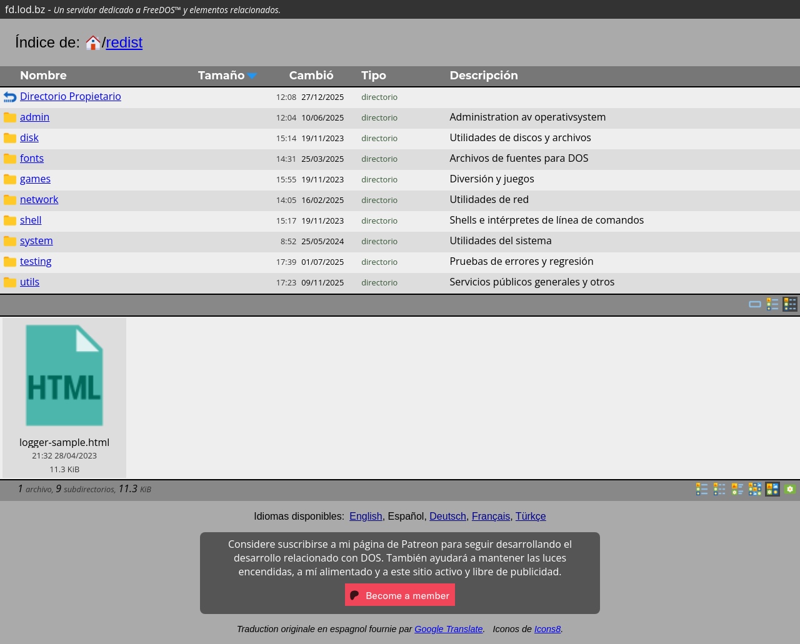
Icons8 (547, 629)
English (365, 516)
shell (31, 220)
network (39, 199)
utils (29, 282)
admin (34, 117)
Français (491, 516)
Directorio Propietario (70, 96)
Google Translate (448, 629)
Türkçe (531, 516)
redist (124, 42)
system (36, 240)
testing (36, 261)
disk (29, 137)
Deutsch (447, 516)
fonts (32, 158)
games (35, 179)
